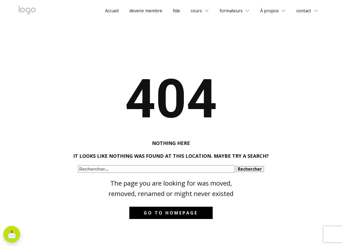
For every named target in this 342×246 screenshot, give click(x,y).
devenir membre (145, 11)
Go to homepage (171, 213)
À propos (269, 11)
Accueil (112, 11)
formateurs (231, 11)
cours (196, 11)
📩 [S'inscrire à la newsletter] (11, 234)
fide (176, 11)
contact (303, 11)
